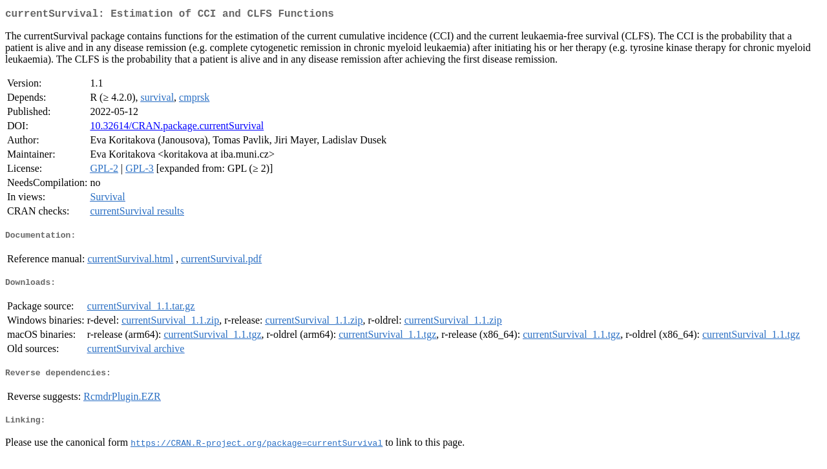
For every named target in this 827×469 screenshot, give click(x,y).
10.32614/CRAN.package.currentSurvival (177, 128)
